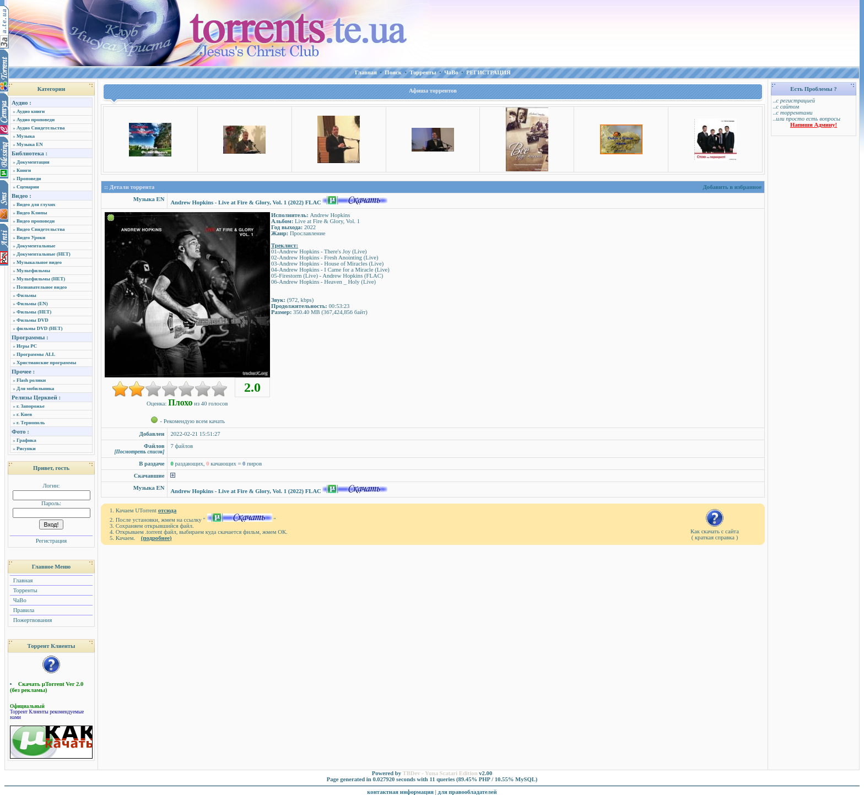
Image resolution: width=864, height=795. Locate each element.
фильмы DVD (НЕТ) (39, 328)
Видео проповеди (36, 221)
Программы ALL (36, 354)
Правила (23, 610)
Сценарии (28, 187)
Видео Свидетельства (41, 229)
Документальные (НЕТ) (44, 254)
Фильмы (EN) (32, 303)
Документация (33, 162)
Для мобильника (35, 388)
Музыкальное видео (39, 262)
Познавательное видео (42, 287)
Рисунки (26, 448)
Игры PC (27, 346)
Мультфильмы (33, 270)
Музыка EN (30, 144)
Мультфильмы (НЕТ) (41, 279)
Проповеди (29, 178)
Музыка (26, 136)
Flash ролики (31, 380)
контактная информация (400, 792)
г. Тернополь (31, 422)
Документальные (36, 245)
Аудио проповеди (36, 119)
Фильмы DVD (32, 320)
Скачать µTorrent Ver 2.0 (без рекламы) (46, 687)
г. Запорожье (31, 406)
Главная (22, 580)
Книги (24, 170)
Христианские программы (46, 362)
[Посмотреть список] (139, 452)
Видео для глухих (36, 204)
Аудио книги (31, 111)
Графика (26, 440)
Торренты (24, 590)
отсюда (167, 510)
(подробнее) (156, 538)
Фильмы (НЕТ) (34, 312)
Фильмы (26, 295)
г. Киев (24, 414)
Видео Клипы (32, 212)
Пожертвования (32, 620)
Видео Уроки (31, 237)
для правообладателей (467, 792)
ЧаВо (19, 600)
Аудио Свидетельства (41, 128)
